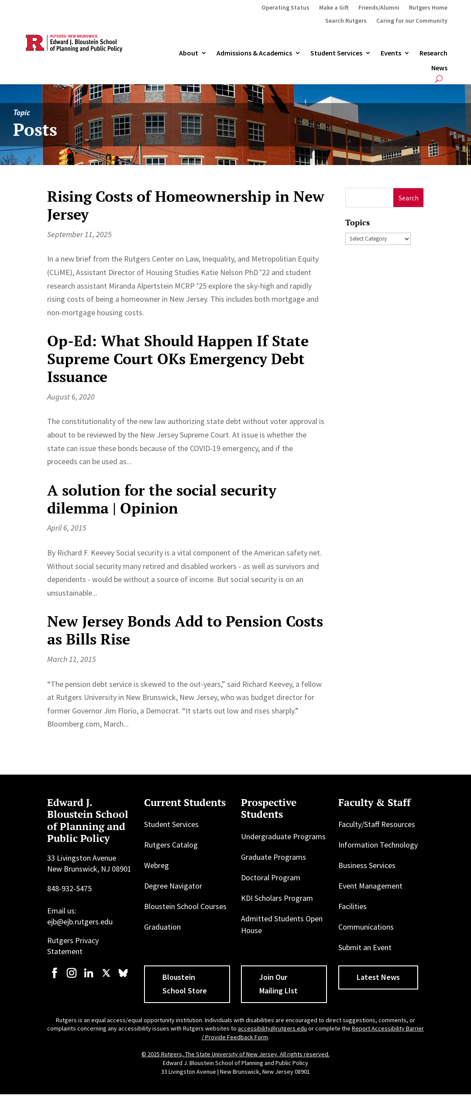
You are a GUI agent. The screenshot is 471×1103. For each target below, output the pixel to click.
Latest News (378, 977)
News (439, 68)
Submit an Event (365, 947)
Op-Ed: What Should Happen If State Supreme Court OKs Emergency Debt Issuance (178, 358)
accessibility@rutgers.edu (272, 1028)
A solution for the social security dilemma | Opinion (161, 499)
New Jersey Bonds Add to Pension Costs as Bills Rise (185, 630)
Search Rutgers (346, 20)
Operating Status (285, 7)
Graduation (162, 927)
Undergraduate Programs (283, 836)
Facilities (352, 906)
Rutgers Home (428, 7)
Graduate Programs (273, 857)
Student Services (336, 53)
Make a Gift (334, 7)
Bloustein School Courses (185, 906)
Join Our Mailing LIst (278, 984)
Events (391, 53)
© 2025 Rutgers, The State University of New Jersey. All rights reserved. (235, 1054)
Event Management (370, 886)
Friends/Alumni (378, 7)
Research (433, 53)
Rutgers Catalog (171, 845)
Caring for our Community (411, 20)
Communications (366, 927)
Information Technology (378, 845)
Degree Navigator (173, 886)
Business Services (366, 865)
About (188, 53)
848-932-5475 (69, 888)
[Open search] (439, 79)
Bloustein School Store (184, 984)
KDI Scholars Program (277, 898)
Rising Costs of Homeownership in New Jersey (185, 205)
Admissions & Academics (254, 53)
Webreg (156, 865)
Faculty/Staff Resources (376, 824)
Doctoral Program (270, 877)
